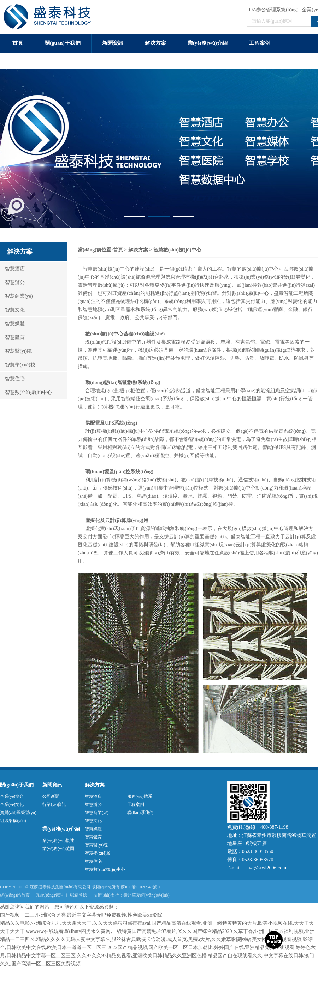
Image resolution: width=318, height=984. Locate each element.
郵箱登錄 (78, 895)
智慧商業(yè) (16, 296)
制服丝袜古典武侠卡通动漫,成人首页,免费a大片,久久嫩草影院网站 (178, 939)
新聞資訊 (112, 43)
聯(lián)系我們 (82, 62)
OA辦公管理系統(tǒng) (273, 9)
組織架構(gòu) (13, 820)
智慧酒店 (12, 268)
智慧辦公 (12, 282)
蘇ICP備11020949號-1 (140, 887)
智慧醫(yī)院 (16, 351)
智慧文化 (12, 309)
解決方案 (155, 43)
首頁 (17, 43)
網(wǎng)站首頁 (15, 895)
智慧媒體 (12, 323)
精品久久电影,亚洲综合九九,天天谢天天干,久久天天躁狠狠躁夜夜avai (75, 923)
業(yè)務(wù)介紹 (208, 43)
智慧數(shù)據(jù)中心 (26, 392)
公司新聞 (50, 796)
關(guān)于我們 (63, 43)
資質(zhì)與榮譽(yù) (18, 812)
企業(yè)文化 (12, 804)
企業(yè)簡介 (12, 796)
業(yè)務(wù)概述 (58, 840)
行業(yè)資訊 (54, 804)
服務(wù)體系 (28, 62)
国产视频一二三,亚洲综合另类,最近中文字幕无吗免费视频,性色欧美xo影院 (81, 915)
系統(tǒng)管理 (50, 895)
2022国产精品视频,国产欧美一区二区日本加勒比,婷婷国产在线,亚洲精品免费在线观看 (201, 947)
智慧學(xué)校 (17, 365)
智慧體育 (12, 337)
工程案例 (259, 43)
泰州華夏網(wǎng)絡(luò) (146, 895)
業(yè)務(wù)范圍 (58, 848)
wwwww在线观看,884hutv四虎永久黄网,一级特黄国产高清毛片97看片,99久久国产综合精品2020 (129, 931)
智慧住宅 (12, 378)
